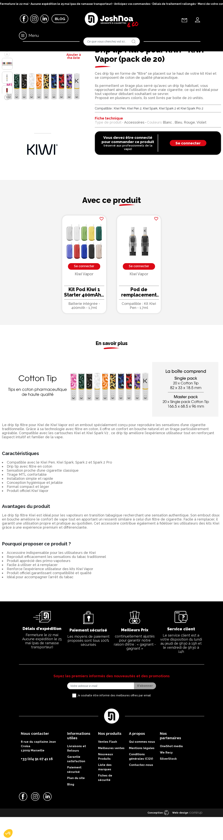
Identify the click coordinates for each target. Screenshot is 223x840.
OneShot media (171, 772)
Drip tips (34, 54)
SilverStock (168, 784)
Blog (60, 19)
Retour (12, 63)
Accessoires (19, 54)
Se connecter (188, 169)
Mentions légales (141, 773)
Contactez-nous (141, 790)
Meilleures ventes (111, 773)
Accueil (5, 54)
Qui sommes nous (142, 767)
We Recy (166, 778)
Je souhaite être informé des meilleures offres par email (114, 721)
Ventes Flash (107, 767)
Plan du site (76, 803)
